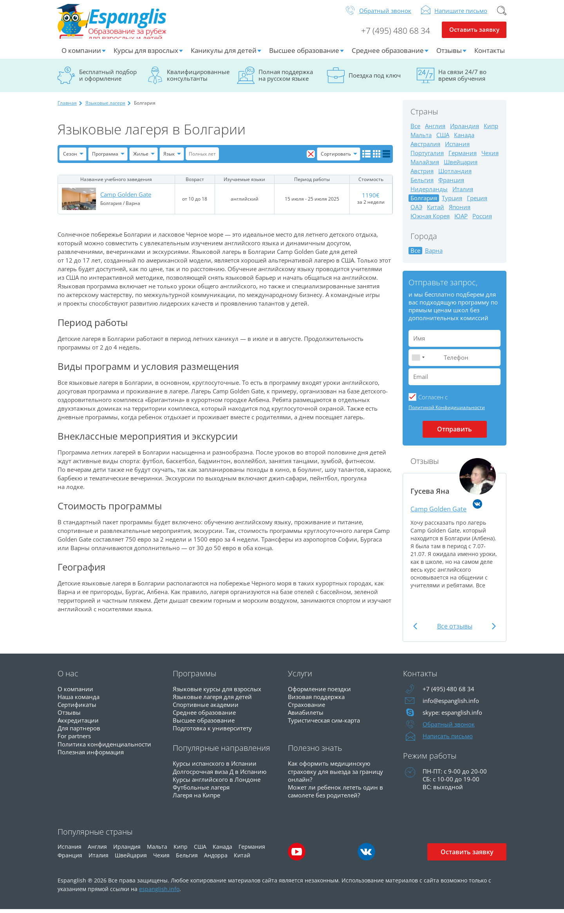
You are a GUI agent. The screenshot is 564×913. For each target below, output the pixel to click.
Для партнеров (79, 731)
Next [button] (493, 630)
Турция (452, 201)
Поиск (501, 14)
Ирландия (464, 129)
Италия (462, 192)
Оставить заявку (474, 33)
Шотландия (455, 174)
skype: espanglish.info (452, 716)
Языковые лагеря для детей (212, 700)
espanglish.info (159, 892)
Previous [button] (416, 630)
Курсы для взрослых (146, 53)
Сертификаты (77, 708)
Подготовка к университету (212, 731)
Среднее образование (388, 53)
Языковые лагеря (105, 106)
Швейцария (460, 165)
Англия (435, 129)
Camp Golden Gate (125, 198)
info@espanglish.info (451, 704)
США (442, 138)
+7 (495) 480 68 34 (392, 34)
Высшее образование (304, 53)
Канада (464, 138)
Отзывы (449, 53)
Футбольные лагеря (201, 790)
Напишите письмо (460, 14)
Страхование (306, 708)
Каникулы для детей (224, 53)
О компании (81, 53)
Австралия (425, 147)
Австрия (422, 174)
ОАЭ (416, 210)
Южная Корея (430, 219)
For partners (74, 739)
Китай (435, 210)
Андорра (216, 858)
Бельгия (422, 183)
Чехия (490, 156)
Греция (477, 201)
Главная (67, 106)
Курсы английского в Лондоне (216, 782)
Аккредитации (78, 724)
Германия (462, 156)
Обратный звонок (385, 14)
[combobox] (418, 361)
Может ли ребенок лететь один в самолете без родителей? (335, 794)
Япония (459, 210)
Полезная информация (91, 755)
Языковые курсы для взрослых (217, 692)
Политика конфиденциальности (104, 747)
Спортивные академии (206, 708)
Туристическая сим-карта (324, 724)
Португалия (427, 156)
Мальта (421, 138)
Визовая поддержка (316, 700)
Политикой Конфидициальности (447, 411)
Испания (457, 147)
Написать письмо (448, 739)
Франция (451, 183)
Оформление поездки (319, 692)
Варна (434, 254)
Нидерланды (429, 192)
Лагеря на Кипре (196, 798)
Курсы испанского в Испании (215, 767)
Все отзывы (454, 629)
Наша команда (78, 700)
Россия (482, 219)
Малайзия (424, 165)
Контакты (489, 53)
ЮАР (461, 219)
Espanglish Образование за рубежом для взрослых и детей (116, 23)
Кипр (491, 129)
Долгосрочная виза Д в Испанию (219, 775)
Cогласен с (433, 400)
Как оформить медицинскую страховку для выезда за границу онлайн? (335, 774)
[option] (454, 531)
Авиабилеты (306, 716)
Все (415, 129)
